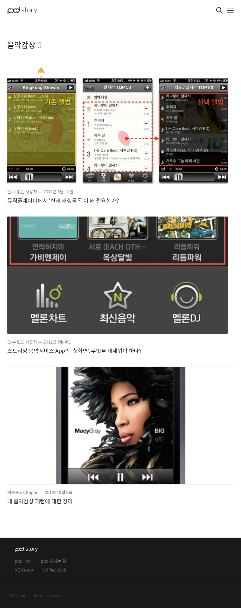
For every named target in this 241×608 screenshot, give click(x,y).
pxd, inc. (23, 561)
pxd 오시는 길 (53, 561)
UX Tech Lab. (55, 570)
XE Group (24, 570)
